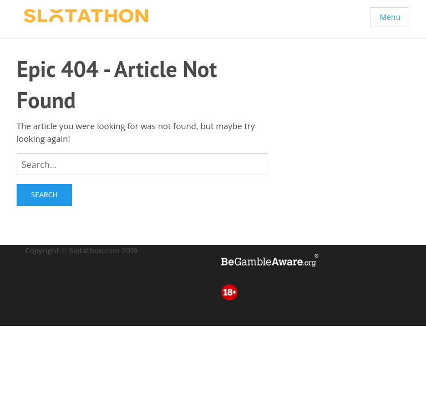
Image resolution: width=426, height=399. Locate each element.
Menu (389, 17)
